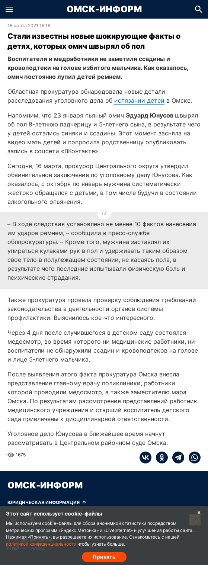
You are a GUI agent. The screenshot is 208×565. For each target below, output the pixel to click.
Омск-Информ (104, 9)
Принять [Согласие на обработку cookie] (104, 556)
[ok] (159, 457)
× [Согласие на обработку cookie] (199, 512)
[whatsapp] (192, 457)
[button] (9, 9)
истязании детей (139, 100)
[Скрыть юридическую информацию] (46, 502)
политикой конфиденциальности (41, 544)
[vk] (145, 457)
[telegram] (176, 457)
